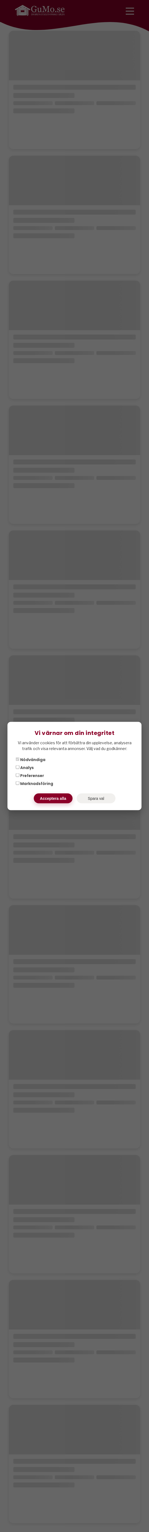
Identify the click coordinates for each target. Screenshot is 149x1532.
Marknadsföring (34, 783)
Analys (25, 767)
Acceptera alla (53, 798)
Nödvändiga (30, 759)
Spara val (96, 798)
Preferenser (30, 775)
